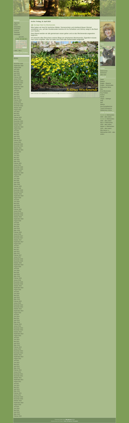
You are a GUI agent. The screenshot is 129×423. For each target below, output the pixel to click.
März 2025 (17, 75)
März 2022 (17, 138)
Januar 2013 (17, 349)
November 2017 (18, 238)
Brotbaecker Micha (105, 87)
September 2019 (18, 196)
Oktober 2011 (18, 377)
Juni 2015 (17, 293)
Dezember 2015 (18, 282)
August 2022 (17, 129)
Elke (101, 89)
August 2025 (17, 67)
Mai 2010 (16, 410)
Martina (102, 104)
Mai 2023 (16, 113)
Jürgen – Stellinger (105, 98)
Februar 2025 (18, 77)
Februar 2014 (18, 324)
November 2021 (18, 146)
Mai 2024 (16, 94)
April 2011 (17, 389)
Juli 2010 (16, 406)
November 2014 (18, 307)
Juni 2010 (17, 408)
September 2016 (18, 264)
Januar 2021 (17, 165)
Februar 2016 (18, 278)
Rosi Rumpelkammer (106, 106)
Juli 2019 (16, 199)
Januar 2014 (17, 326)
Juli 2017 (16, 245)
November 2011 (18, 376)
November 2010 (18, 399)
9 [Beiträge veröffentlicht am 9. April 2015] (21, 42)
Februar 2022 (18, 140)
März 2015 (17, 299)
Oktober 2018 (18, 217)
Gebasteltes (17, 27)
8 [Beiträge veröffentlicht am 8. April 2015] (19, 42)
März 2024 (17, 98)
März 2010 (17, 414)
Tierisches (17, 32)
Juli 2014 (16, 314)
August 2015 (17, 289)
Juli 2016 (16, 268)
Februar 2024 (18, 100)
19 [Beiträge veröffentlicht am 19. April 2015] (26, 44)
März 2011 (17, 391)
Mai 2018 (16, 226)
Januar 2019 (17, 211)
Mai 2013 (16, 341)
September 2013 (18, 333)
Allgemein (17, 23)
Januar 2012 (17, 372)
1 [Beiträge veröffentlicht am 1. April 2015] (19, 40)
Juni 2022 (17, 132)
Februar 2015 (18, 301)
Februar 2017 (18, 255)
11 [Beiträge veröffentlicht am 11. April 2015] (24, 42)
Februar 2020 (18, 186)
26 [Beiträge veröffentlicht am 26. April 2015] (26, 45)
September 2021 (18, 150)
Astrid (102, 79)
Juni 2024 (17, 92)
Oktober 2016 (18, 263)
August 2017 (17, 243)
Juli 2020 (16, 176)
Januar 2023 (17, 119)
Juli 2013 (16, 337)
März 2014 (17, 322)
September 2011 (18, 379)
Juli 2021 (16, 153)
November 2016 (18, 261)
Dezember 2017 (18, 236)
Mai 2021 (16, 157)
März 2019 (17, 207)
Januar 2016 (17, 280)
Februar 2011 (18, 393)
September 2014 (18, 311)
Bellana (102, 81)
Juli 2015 (16, 291)
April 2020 (17, 182)
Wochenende (62, 93)
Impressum (103, 72)
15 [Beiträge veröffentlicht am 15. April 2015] (19, 44)
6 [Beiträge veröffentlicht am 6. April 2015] (16, 42)
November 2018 (18, 215)
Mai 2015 (16, 295)
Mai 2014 (16, 318)
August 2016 (17, 266)
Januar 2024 (17, 102)
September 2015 (18, 287)
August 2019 (17, 197)
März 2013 (17, 345)
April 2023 (17, 115)
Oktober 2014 (18, 309)
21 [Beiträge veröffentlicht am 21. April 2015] (18, 45)
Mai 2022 (16, 134)
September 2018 (18, 219)
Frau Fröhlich (104, 93)
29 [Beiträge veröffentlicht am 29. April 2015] (19, 47)
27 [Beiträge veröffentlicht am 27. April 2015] (16, 47)
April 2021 (17, 159)
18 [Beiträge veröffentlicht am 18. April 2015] (24, 44)
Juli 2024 (16, 90)
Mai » (20, 50)
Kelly (101, 100)
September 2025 (18, 65)
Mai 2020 (16, 180)
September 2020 (18, 173)
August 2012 (17, 358)
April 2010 (17, 412)
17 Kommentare (69, 93)
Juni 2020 (17, 178)
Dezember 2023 (18, 104)
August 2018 (17, 220)
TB (56, 93)
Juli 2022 (16, 130)
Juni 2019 (17, 201)
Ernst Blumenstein (105, 91)
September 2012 (18, 356)
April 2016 (17, 274)
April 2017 (17, 251)
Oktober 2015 (18, 286)
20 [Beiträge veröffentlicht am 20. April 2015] (16, 45)
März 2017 (17, 253)
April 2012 (17, 366)
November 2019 (18, 192)
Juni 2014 (17, 316)
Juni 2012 (17, 362)
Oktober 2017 (18, 240)
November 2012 (18, 353)
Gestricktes (17, 28)
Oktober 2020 (18, 171)
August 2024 (17, 88)
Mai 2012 (16, 364)
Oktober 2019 (18, 194)
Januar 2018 (17, 234)
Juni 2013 (17, 339)
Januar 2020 (17, 188)
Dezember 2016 (18, 259)
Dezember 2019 (18, 190)
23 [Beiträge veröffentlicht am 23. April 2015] (21, 45)
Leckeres (16, 30)
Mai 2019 (16, 203)
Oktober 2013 (18, 332)
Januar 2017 (17, 257)
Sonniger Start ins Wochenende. (44, 25)
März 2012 (17, 368)
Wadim (102, 126)
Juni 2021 (17, 155)
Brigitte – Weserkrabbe (106, 85)
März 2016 (17, 276)
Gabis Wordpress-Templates (71, 421)
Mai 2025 (16, 71)
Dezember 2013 (18, 328)
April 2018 (17, 228)
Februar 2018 (18, 232)
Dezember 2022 (18, 121)
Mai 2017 (16, 249)
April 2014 (17, 320)
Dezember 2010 (18, 397)
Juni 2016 (17, 270)
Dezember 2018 (18, 213)
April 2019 (17, 205)
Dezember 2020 (18, 167)
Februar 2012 (18, 370)
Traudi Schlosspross (106, 108)
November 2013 (18, 330)
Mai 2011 (16, 387)
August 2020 (17, 174)
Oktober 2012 (18, 355)
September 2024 (18, 86)
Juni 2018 (17, 224)
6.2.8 (70, 419)
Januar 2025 (17, 79)
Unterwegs (17, 34)
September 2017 (18, 242)
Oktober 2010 (18, 400)
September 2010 (18, 402)
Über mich (103, 74)
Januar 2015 (17, 303)
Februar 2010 (18, 416)
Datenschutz (103, 71)
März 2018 (17, 230)
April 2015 (17, 297)
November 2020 (18, 169)
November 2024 (18, 83)
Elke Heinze (103, 130)
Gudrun (102, 95)
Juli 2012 (16, 360)
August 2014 (17, 312)
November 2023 (18, 105)
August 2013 (17, 335)
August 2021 (17, 152)
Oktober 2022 (18, 125)
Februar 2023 (18, 117)
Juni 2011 (17, 385)
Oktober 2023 (18, 107)
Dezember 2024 (18, 81)
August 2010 (17, 404)
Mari (101, 102)
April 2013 (17, 343)
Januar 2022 (17, 142)
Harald (102, 97)
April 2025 (17, 73)
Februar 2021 (18, 163)
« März (16, 50)
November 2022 (18, 123)
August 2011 (17, 381)
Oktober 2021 (18, 148)
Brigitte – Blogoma (105, 83)
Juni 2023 (17, 111)
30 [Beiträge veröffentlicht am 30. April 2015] (21, 47)
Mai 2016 (16, 272)
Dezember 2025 (18, 63)
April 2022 (17, 136)
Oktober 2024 (18, 84)
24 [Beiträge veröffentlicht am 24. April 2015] (22, 45)
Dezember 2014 (18, 305)
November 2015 (18, 284)
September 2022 (18, 127)
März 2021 (17, 161)
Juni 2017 (17, 247)
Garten (16, 25)
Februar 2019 (18, 209)
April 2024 (17, 96)
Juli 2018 (16, 222)
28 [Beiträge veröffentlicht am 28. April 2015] (18, 47)
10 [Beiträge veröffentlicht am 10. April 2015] (22, 42)
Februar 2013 (18, 347)
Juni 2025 (17, 69)
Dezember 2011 (18, 374)
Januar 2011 (17, 395)
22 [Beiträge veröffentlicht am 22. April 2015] (19, 45)
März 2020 (17, 184)
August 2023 (17, 109)
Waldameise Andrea (106, 110)
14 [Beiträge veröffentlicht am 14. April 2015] (18, 44)
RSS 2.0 (53, 93)
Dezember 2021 (18, 144)
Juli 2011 (16, 383)
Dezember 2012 (18, 351)
